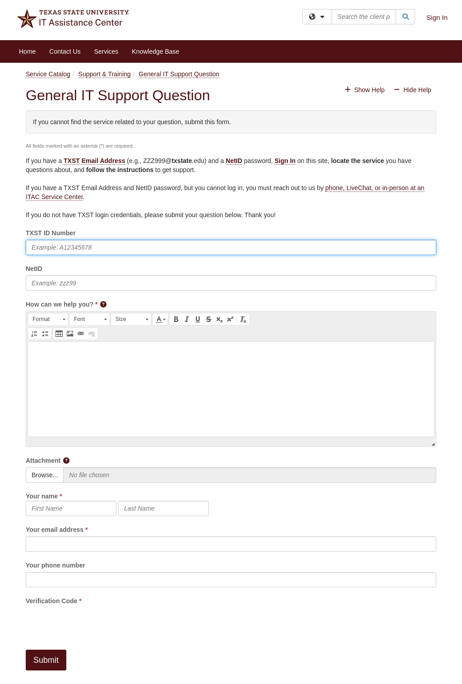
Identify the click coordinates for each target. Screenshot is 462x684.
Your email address (54, 529)
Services (106, 51)
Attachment (43, 460)
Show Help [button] (365, 89)
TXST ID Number (50, 233)
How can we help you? (59, 304)
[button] (103, 304)
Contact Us (64, 51)
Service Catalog (48, 74)
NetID (234, 160)
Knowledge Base (155, 51)
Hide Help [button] (412, 89)
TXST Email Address (94, 160)
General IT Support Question (179, 74)
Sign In (437, 17)
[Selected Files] (249, 475)
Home (27, 51)
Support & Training (105, 74)
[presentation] (94, 623)
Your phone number (55, 565)
